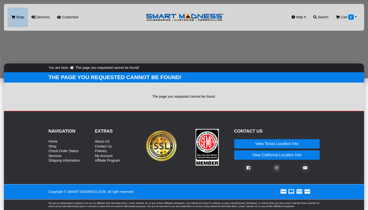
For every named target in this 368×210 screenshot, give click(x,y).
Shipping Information (64, 160)
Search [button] (320, 17)
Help (299, 17)
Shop (17, 17)
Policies (101, 151)
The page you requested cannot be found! (107, 68)
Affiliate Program (107, 160)
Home (53, 141)
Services (41, 17)
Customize (67, 17)
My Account (104, 156)
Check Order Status (64, 151)
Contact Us (103, 146)
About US (102, 141)
